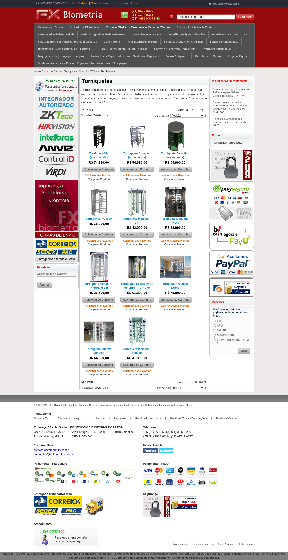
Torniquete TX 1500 (99, 218)
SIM (219, 321)
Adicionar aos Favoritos (99, 175)
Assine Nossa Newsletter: (52, 273)
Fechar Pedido (120, 3)
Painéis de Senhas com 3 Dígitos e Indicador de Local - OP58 (229, 122)
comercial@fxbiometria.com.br (53, 454)
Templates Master (184, 405)
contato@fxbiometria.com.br (52, 450)
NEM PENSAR (225, 335)
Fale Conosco (246, 544)
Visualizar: (87, 115)
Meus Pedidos (79, 3)
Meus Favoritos (99, 3)
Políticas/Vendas (227, 418)
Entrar (134, 3)
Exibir (180, 109)
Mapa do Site (180, 544)
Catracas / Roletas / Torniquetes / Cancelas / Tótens (70, 71)
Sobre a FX (41, 418)
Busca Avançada (226, 544)
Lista (105, 115)
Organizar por (162, 115)
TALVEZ (222, 330)
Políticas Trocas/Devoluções (188, 418)
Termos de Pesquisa (202, 544)
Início (37, 71)
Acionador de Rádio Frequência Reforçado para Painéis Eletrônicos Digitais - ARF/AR (231, 92)
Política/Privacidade (148, 418)
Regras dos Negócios (72, 418)
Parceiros (120, 418)
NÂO (220, 325)
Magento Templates (159, 405)
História (100, 418)
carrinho (222, 3)
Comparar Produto (99, 179)
